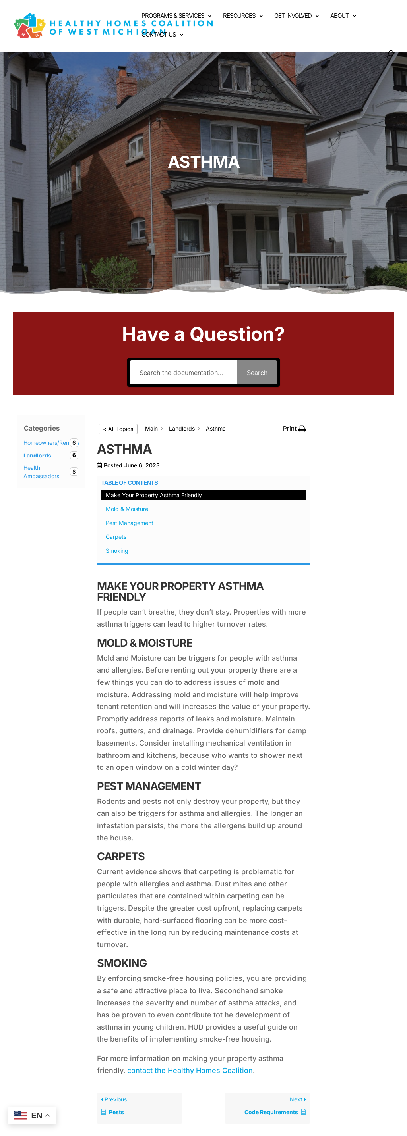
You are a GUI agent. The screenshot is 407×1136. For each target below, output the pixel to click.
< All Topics (118, 428)
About (339, 16)
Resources (239, 16)
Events (233, 1072)
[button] (294, 429)
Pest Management (356, 478)
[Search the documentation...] (183, 372)
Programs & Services (172, 16)
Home (52, 1072)
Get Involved (293, 16)
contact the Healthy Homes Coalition (190, 965)
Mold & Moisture (353, 464)
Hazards (158, 1072)
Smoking (343, 506)
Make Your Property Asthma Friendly (354, 442)
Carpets (342, 492)
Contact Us (158, 35)
